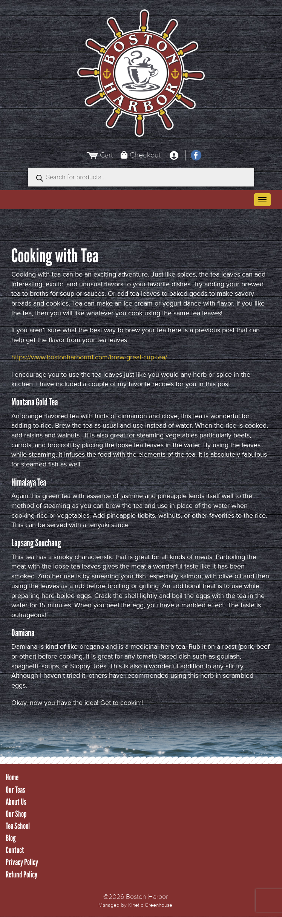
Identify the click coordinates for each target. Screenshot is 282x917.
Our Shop (16, 814)
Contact (15, 850)
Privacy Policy (22, 862)
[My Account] (174, 155)
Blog (11, 838)
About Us (16, 802)
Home (12, 777)
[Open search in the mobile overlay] (141, 177)
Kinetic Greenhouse (150, 905)
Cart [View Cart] (106, 155)
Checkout (145, 155)
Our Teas (15, 790)
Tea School (18, 826)
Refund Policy (21, 875)
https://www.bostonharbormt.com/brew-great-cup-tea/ (89, 357)
